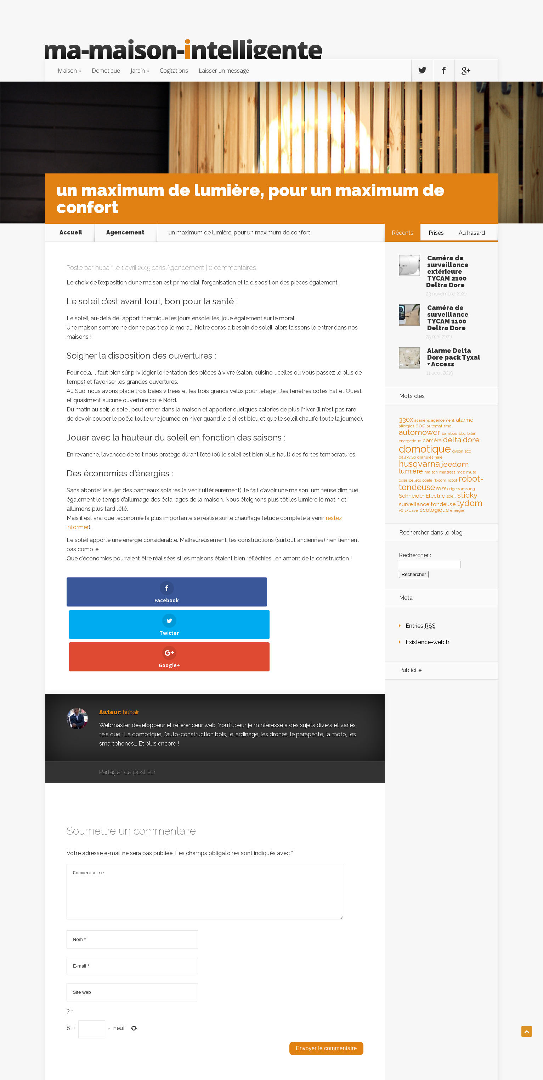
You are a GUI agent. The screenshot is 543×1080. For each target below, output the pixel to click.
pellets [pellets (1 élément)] (415, 480)
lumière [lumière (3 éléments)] (411, 471)
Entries (421, 625)
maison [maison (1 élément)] (431, 472)
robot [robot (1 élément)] (452, 480)
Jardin (138, 70)
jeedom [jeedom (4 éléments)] (455, 464)
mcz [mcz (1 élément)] (461, 472)
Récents (402, 232)
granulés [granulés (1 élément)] (425, 457)
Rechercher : (415, 555)
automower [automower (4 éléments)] (419, 432)
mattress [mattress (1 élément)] (447, 472)
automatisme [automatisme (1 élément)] (439, 426)
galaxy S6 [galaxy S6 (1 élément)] (407, 457)
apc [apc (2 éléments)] (420, 425)
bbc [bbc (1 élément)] (462, 433)
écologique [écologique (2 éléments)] (434, 509)
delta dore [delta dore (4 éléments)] (461, 439)
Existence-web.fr (427, 642)
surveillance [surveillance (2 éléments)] (414, 504)
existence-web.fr (472, 1061)
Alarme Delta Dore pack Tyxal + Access (453, 357)
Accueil (71, 233)
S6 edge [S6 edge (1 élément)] (449, 489)
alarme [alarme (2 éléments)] (464, 419)
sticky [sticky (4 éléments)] (467, 495)
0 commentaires (232, 267)
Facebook (181, 707)
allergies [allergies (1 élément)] (406, 426)
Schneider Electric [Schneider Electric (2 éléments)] (422, 495)
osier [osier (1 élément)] (403, 480)
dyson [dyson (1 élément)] (457, 451)
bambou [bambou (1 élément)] (449, 433)
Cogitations (174, 70)
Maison (67, 70)
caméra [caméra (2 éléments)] (432, 440)
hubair (104, 267)
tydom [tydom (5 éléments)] (469, 503)
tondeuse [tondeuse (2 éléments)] (443, 504)
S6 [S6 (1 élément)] (438, 489)
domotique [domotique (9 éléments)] (425, 449)
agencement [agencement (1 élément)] (442, 420)
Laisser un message (224, 70)
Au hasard (472, 232)
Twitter (195, 707)
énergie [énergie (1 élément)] (457, 510)
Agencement (125, 233)
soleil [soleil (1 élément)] (451, 496)
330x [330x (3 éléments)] (406, 419)
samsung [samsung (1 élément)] (466, 489)
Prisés (436, 232)
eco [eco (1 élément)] (468, 451)
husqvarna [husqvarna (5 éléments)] (419, 464)
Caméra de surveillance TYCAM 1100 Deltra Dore (448, 318)
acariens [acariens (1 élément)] (422, 420)
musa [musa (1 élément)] (471, 472)
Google (168, 707)
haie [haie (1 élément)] (438, 457)
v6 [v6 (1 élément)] (401, 510)
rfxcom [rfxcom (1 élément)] (440, 480)
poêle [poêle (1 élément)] (427, 480)
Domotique (106, 70)
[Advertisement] (441, 796)
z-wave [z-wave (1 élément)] (411, 510)
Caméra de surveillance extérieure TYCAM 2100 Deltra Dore (447, 271)
